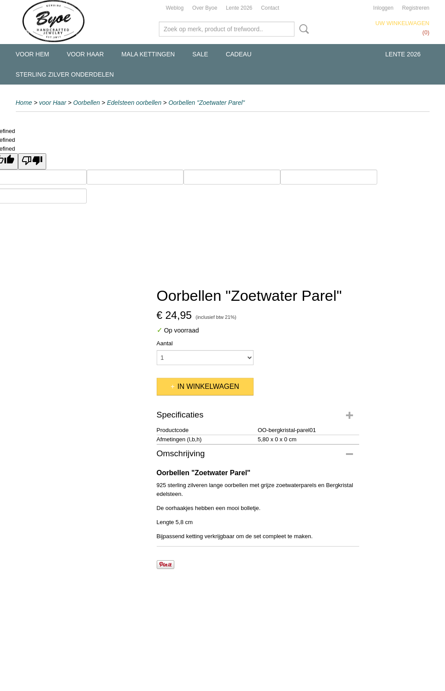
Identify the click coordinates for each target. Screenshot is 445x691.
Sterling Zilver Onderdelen (65, 74)
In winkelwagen (208, 386)
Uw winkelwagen (402, 23)
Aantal (165, 343)
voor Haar (85, 54)
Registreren (415, 8)
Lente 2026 (239, 8)
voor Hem (32, 54)
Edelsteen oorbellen (134, 102)
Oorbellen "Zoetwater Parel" (207, 102)
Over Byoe (204, 8)
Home (24, 102)
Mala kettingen (148, 54)
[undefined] (32, 161)
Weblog (175, 8)
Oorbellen (86, 102)
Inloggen (383, 8)
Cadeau (238, 54)
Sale (200, 54)
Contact (270, 8)
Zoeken (302, 29)
